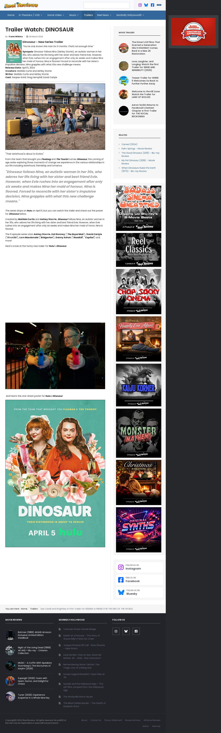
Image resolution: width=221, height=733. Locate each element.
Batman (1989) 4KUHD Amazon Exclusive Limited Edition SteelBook (34, 635)
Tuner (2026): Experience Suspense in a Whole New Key (34, 696)
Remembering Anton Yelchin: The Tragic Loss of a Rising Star (81, 666)
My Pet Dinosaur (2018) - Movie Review (138, 162)
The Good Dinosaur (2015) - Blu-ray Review (140, 154)
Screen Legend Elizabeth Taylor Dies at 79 (84, 676)
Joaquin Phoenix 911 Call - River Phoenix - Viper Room (84, 647)
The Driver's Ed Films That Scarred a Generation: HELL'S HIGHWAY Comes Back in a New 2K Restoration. (146, 48)
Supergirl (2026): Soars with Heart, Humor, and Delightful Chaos (33, 681)
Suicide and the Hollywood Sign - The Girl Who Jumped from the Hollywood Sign (83, 687)
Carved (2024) (130, 144)
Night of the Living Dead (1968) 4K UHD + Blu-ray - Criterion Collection (34, 650)
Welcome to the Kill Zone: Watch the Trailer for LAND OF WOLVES (146, 94)
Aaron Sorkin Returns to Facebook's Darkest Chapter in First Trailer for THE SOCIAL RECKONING (145, 110)
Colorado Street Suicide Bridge (79, 629)
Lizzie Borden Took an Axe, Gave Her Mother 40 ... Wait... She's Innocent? (82, 656)
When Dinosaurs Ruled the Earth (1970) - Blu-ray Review (139, 169)
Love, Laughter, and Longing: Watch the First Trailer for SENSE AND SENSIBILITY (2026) (145, 66)
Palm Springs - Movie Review (137, 148)
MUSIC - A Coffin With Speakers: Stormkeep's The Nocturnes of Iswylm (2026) (35, 665)
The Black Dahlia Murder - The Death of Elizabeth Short (84, 705)
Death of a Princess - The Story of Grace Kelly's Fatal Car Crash (81, 637)
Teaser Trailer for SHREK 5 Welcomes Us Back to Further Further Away (145, 80)
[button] (31, 15)
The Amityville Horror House (78, 696)
